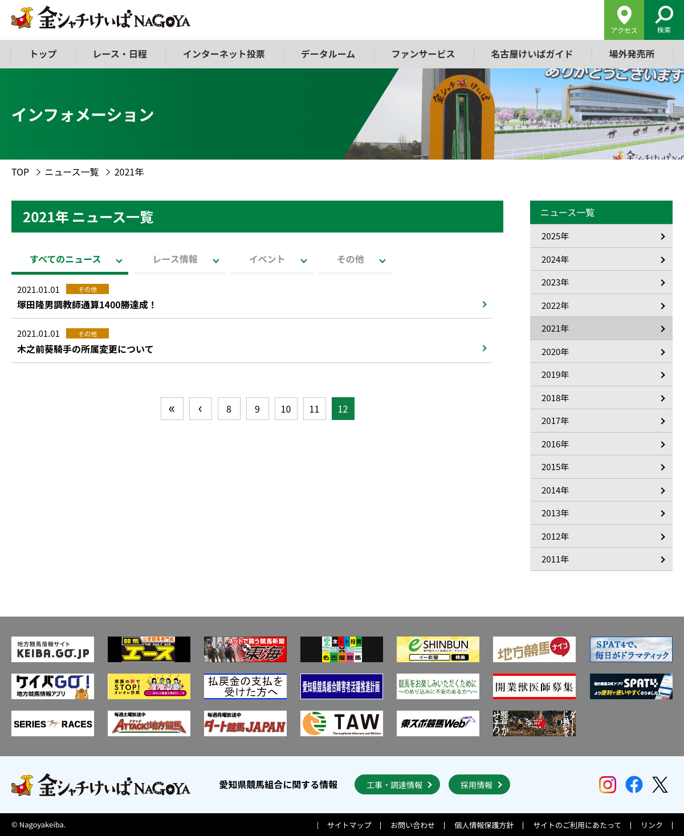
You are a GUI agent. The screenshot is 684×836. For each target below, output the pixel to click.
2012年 (555, 536)
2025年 (555, 236)
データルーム (328, 53)
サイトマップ (349, 824)
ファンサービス (423, 53)
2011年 (555, 559)
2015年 (555, 466)
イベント (267, 259)
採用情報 (476, 784)
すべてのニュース (65, 259)
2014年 (555, 490)
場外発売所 (631, 53)
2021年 (555, 328)
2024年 (555, 259)
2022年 (555, 305)
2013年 (555, 513)
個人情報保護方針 (484, 824)
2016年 (555, 444)
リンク (652, 824)
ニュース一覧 (71, 171)
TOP (20, 171)
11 (315, 408)
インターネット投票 (224, 53)
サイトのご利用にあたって (577, 824)
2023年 (555, 282)
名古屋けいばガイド (532, 53)
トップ (43, 53)
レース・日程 (120, 53)
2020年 (555, 351)
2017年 (555, 420)
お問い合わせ (412, 824)
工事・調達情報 (394, 784)
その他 (350, 259)
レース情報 (174, 259)
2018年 (555, 397)
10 (286, 408)
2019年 (555, 374)
